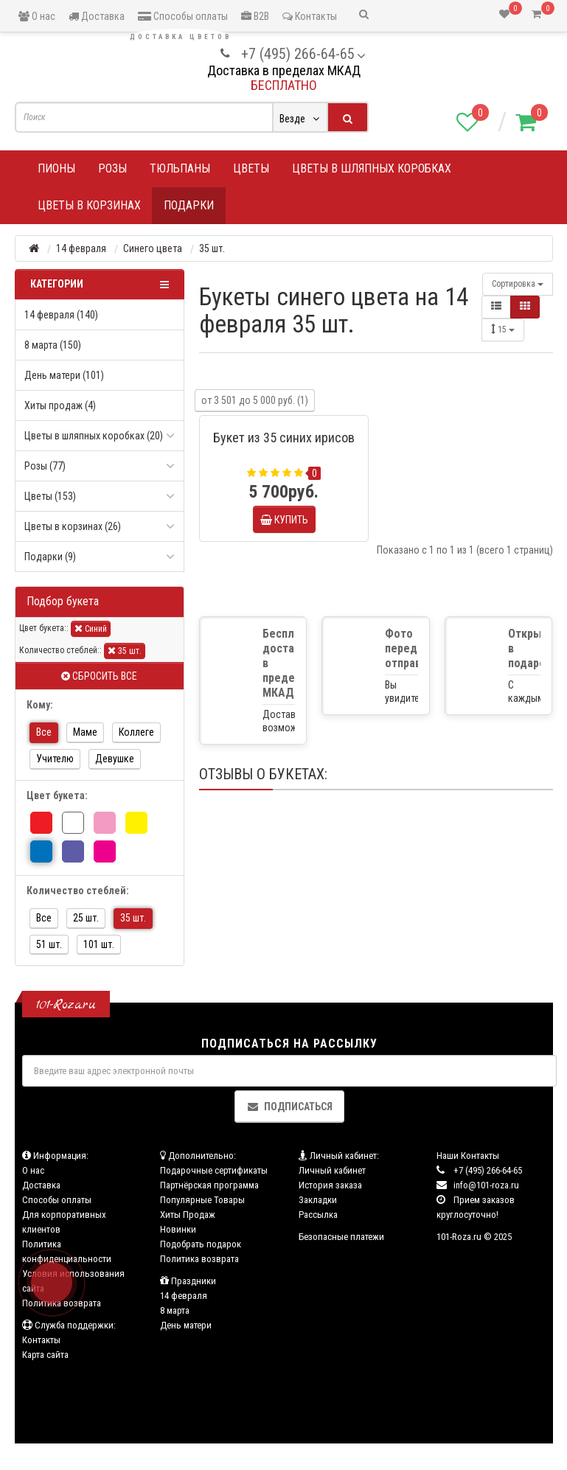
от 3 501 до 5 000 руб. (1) (254, 400)
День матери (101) (64, 375)
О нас (36, 16)
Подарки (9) (50, 556)
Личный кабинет (332, 1170)
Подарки (189, 205)
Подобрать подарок (200, 1244)
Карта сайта (45, 1354)
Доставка (97, 16)
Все (44, 732)
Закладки (318, 1199)
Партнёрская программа (209, 1185)
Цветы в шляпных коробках (371, 168)
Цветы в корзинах (89, 205)
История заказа (330, 1185)
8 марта (174, 1310)
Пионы (56, 168)
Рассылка (318, 1214)
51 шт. (49, 944)
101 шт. (98, 944)
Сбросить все (99, 676)
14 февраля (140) (61, 315)
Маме (85, 732)
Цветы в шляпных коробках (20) (93, 436)
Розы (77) (45, 466)
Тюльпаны (180, 168)
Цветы (251, 168)
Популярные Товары (202, 1199)
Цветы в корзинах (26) (72, 526)
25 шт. (86, 918)
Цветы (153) (50, 496)
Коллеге (136, 732)
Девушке (114, 758)
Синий (90, 628)
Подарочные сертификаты (214, 1170)
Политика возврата (199, 1258)
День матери (186, 1325)
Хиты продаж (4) (60, 405)
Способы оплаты (183, 16)
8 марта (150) (52, 345)
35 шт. (125, 650)
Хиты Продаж (187, 1214)
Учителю (55, 758)
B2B (255, 16)
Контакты (309, 16)
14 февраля (183, 1295)
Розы (112, 168)
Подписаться (289, 1106)
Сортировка (517, 284)
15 (503, 329)
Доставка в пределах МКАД (284, 70)
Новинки (178, 1229)
